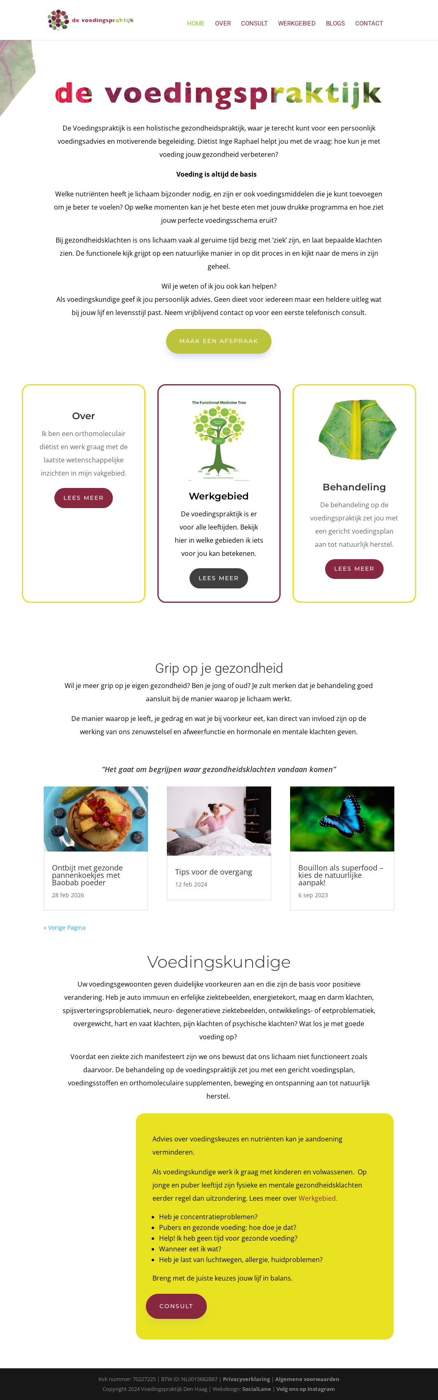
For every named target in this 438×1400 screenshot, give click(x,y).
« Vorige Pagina (65, 927)
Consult (254, 24)
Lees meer (83, 498)
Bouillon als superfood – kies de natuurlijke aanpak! (340, 875)
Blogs (335, 24)
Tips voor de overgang (213, 872)
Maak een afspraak (218, 341)
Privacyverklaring (246, 1379)
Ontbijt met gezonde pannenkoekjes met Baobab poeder (87, 875)
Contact (369, 24)
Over (223, 24)
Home (196, 24)
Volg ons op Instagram (305, 1389)
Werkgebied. (318, 1198)
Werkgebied (297, 24)
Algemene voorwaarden (307, 1379)
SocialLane (256, 1389)
